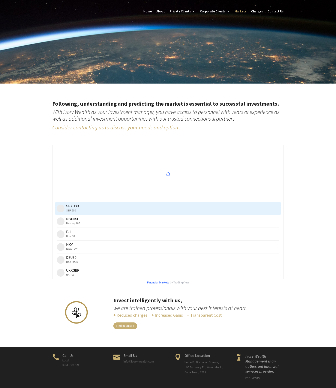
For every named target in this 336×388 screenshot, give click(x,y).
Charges (257, 11)
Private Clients (180, 11)
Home (147, 11)
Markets (240, 11)
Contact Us (276, 11)
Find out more (125, 326)
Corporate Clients (213, 11)
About (160, 11)
